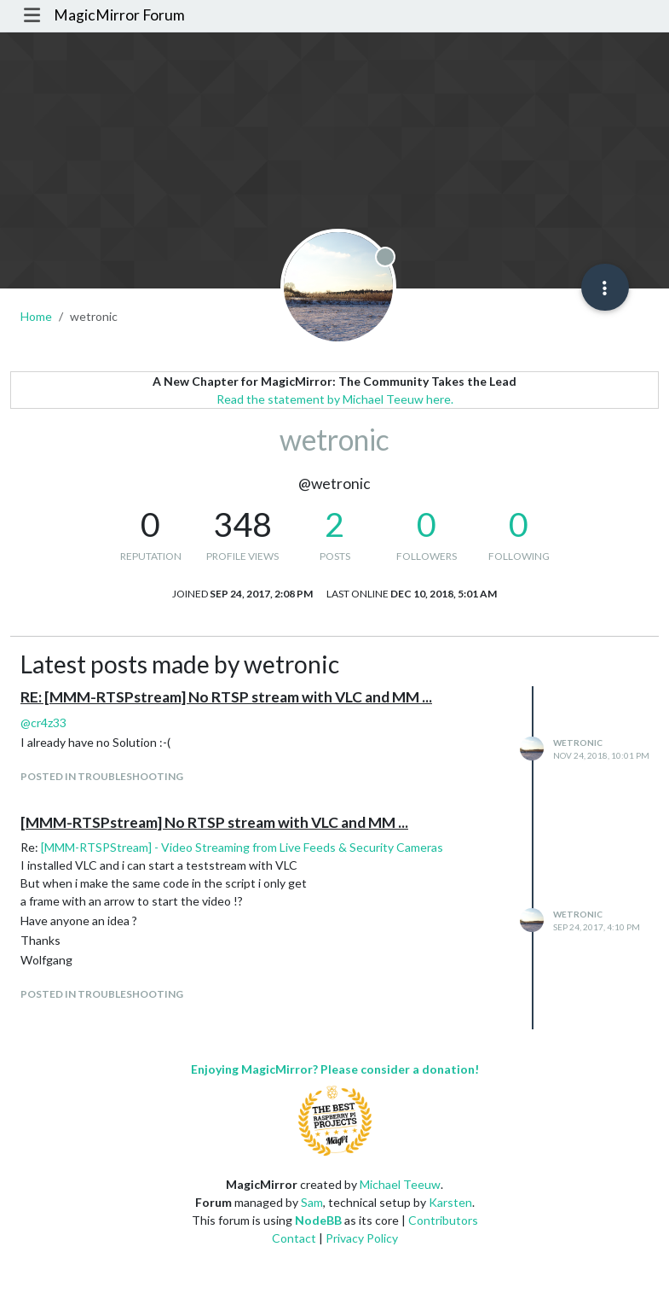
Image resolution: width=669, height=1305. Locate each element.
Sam (312, 1202)
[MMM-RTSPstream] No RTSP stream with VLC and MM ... (214, 822)
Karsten (450, 1202)
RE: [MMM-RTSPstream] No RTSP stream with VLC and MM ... (226, 697)
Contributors (443, 1220)
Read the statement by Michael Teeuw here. (334, 399)
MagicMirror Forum (119, 15)
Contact (294, 1238)
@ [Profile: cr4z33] (43, 722)
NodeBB (318, 1220)
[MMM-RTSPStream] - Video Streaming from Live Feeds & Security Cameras (242, 847)
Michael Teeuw (400, 1184)
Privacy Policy (362, 1238)
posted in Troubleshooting (101, 776)
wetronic (578, 742)
